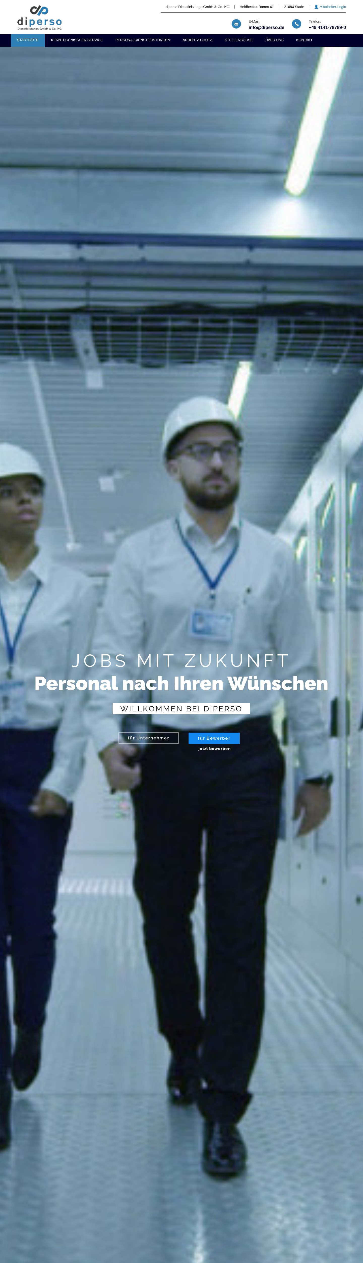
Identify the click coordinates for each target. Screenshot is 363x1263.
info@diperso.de (266, 27)
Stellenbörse (239, 40)
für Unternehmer (148, 737)
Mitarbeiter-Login (332, 7)
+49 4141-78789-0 (327, 27)
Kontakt (304, 40)
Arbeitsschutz (197, 40)
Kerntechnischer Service (77, 40)
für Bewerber (214, 738)
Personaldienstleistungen (142, 40)
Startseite (28, 40)
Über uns (274, 40)
